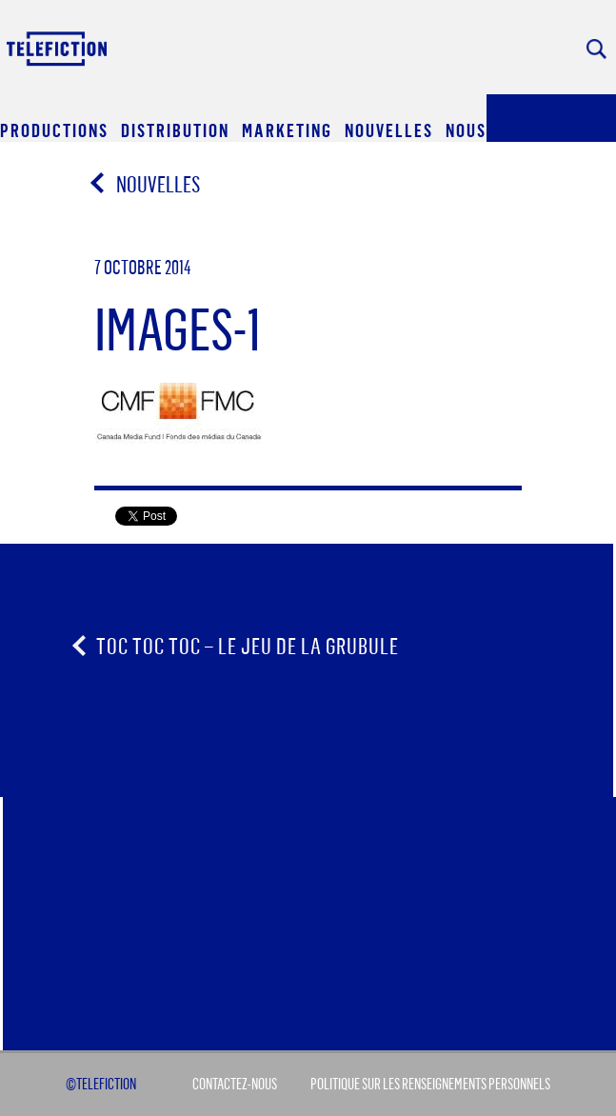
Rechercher (596, 49)
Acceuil (58, 48)
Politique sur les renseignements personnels (430, 1083)
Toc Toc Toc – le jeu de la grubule (247, 645)
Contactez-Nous (234, 1083)
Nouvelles (146, 183)
